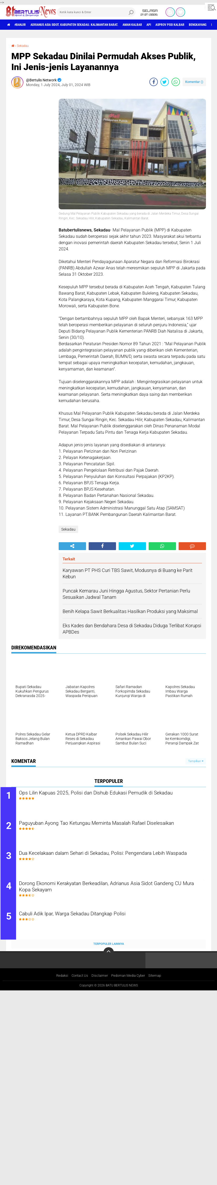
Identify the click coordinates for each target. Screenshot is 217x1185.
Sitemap (157, 983)
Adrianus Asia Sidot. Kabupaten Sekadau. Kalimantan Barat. (88, 25)
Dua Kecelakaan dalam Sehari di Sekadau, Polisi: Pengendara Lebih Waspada (114, 860)
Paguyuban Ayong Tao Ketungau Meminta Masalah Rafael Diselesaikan (103, 829)
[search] (96, 12)
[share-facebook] (153, 81)
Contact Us (78, 983)
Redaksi (59, 983)
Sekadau (24, 45)
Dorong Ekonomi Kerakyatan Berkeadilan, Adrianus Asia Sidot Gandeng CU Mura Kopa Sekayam (106, 892)
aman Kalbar (157, 25)
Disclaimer (98, 983)
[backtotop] (108, 959)
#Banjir (24, 25)
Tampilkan (195, 761)
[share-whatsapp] (175, 81)
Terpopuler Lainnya (108, 950)
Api (177, 25)
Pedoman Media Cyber (129, 983)
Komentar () (194, 81)
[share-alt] (72, 546)
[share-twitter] (164, 81)
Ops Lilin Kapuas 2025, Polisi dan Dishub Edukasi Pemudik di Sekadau (106, 797)
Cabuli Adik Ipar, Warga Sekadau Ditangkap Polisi (91, 920)
